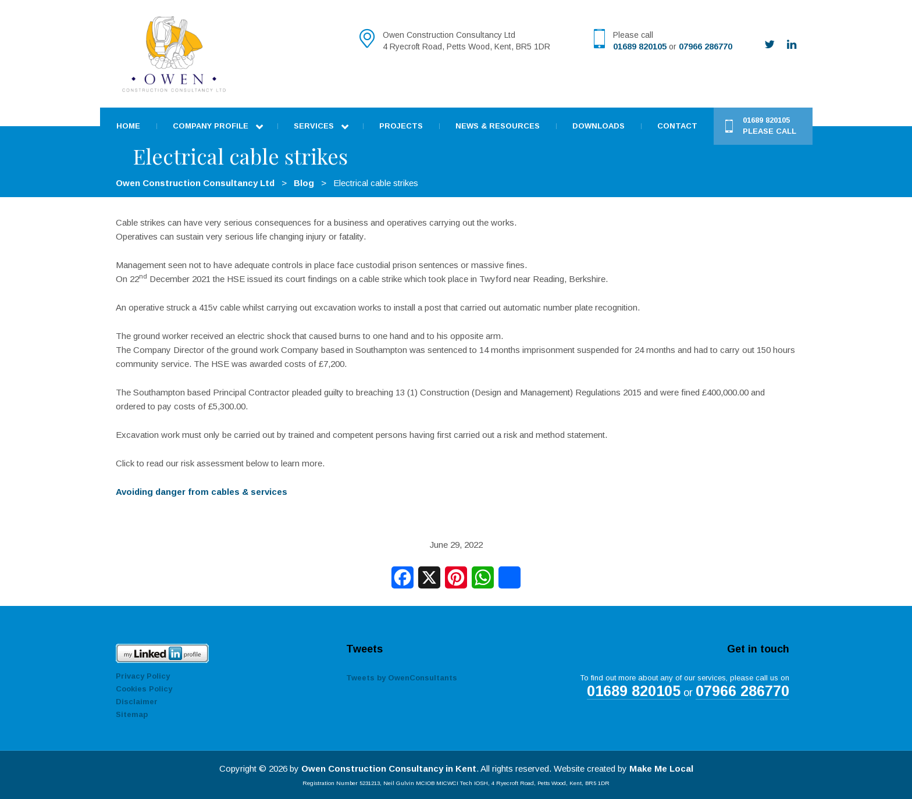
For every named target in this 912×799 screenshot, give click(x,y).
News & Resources (497, 126)
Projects (401, 126)
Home (128, 126)
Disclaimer (137, 701)
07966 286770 (705, 46)
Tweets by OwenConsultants (401, 677)
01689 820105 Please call (769, 125)
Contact (677, 126)
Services (314, 126)
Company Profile (210, 126)
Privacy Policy (143, 676)
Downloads (598, 126)
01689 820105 (640, 46)
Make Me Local (661, 768)
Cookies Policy (144, 688)
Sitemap (132, 714)
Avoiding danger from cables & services (201, 492)
